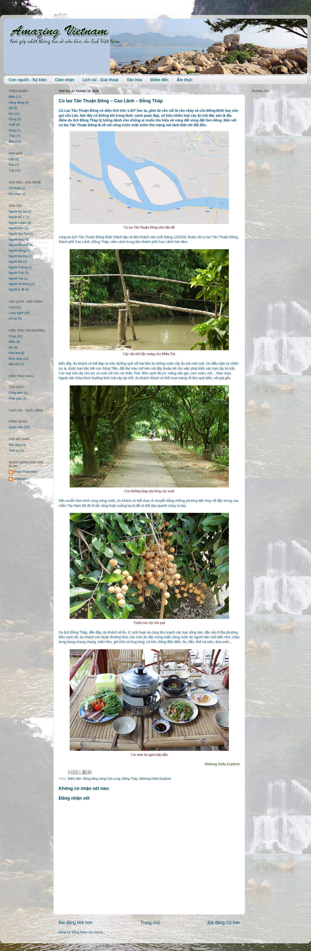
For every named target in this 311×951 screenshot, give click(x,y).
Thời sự (14, 450)
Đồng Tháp (130, 778)
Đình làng (15, 358)
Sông (12, 130)
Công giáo (16, 393)
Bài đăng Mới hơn (75, 922)
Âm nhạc (15, 194)
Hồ (11, 108)
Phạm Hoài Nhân (26, 472)
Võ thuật (14, 188)
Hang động (16, 102)
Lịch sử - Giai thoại (100, 80)
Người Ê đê (16, 289)
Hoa (11, 165)
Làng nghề (16, 313)
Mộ (11, 347)
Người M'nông (18, 245)
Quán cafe (16, 427)
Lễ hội (13, 318)
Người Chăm (17, 223)
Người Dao (16, 228)
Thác (12, 136)
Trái (11, 170)
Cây (11, 159)
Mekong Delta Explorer (155, 778)
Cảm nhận (64, 80)
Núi (11, 114)
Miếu (12, 342)
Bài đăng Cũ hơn (223, 922)
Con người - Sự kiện (28, 80)
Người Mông (17, 250)
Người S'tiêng (18, 267)
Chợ (11, 307)
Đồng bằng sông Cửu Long (101, 778)
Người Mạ (15, 261)
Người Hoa (16, 239)
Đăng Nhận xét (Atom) (87, 932)
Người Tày (16, 278)
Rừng (12, 119)
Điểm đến (159, 80)
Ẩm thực (185, 80)
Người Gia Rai (18, 234)
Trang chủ (150, 922)
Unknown (20, 478)
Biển (12, 97)
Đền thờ (14, 364)
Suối (12, 124)
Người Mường (18, 256)
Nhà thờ (14, 353)
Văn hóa (134, 80)
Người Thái (16, 273)
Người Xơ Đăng (19, 284)
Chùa (12, 336)
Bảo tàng (15, 445)
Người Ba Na (18, 211)
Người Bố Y (17, 217)
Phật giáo (15, 398)
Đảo (11, 141)
